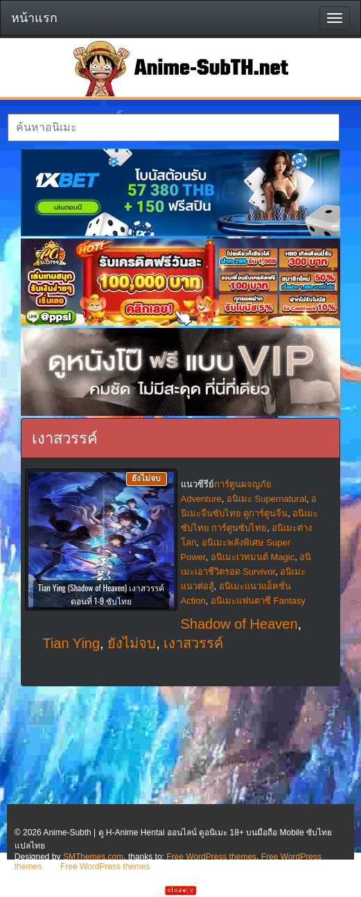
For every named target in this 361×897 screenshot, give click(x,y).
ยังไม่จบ (131, 643)
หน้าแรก (34, 18)
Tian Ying (71, 643)
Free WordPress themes (211, 857)
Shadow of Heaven (239, 624)
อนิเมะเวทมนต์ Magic (252, 557)
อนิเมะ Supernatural (266, 499)
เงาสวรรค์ (193, 643)
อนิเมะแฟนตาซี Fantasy (258, 600)
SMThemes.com (93, 857)
